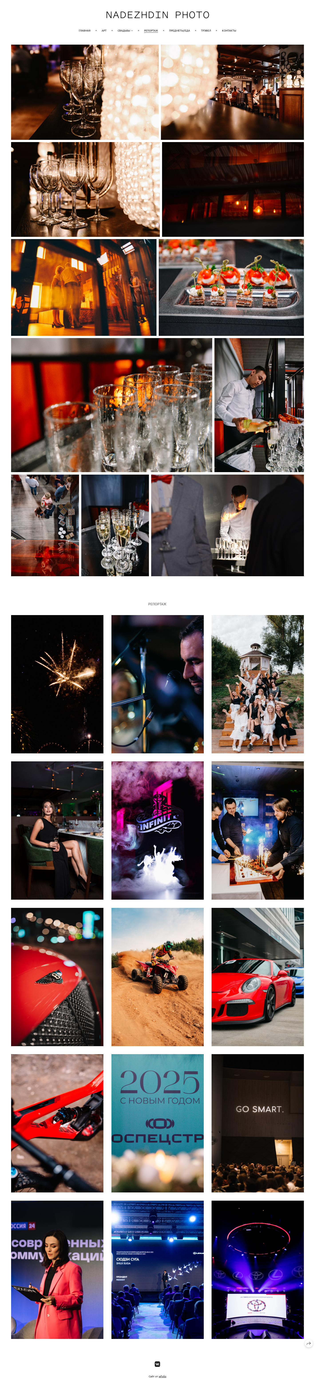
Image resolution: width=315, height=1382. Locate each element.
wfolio (162, 1376)
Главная (85, 30)
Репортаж (151, 30)
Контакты (229, 30)
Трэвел (206, 30)
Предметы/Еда (179, 30)
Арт (104, 30)
